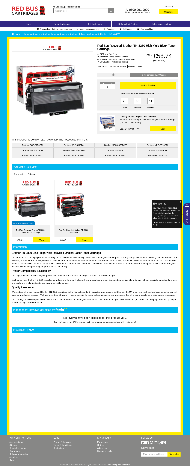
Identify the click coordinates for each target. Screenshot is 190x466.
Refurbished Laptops (161, 24)
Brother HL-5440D (115, 150)
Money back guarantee (88, 29)
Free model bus (145, 29)
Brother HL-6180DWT (110, 34)
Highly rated (126, 29)
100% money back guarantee (87, 322)
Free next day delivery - (54, 29)
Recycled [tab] (18, 174)
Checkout (168, 12)
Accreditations (16, 442)
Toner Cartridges (32, 34)
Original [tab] (31, 174)
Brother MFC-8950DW (74, 150)
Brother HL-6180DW (74, 155)
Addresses (102, 448)
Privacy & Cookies (62, 442)
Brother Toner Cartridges (55, 34)
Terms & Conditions (62, 445)
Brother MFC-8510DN (157, 145)
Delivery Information (19, 454)
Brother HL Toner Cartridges (83, 34)
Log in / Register (63, 7)
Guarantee (14, 451)
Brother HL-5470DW (157, 155)
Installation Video (135, 66)
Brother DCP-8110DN (74, 145)
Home (28, 24)
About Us (13, 457)
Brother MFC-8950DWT (115, 145)
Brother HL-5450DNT (32, 155)
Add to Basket (147, 85)
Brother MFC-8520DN (32, 150)
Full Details (102, 66)
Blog (78, 7)
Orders (100, 445)
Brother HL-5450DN (157, 150)
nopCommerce (124, 464)
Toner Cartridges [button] (61, 24)
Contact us (58, 448)
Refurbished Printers (128, 24)
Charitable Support (18, 448)
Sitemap (13, 445)
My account (102, 442)
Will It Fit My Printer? (118, 66)
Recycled (109, 29)
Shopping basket (105, 451)
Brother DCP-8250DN (32, 145)
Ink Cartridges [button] (95, 24)
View (163, 129)
